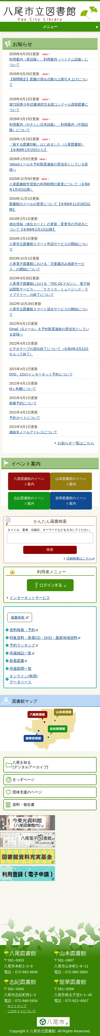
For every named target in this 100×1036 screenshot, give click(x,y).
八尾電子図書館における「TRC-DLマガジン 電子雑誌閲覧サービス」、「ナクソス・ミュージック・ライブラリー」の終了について (49, 289)
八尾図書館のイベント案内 (29, 481)
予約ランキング (24, 645)
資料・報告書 (23, 804)
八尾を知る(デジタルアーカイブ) (30, 764)
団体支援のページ (27, 792)
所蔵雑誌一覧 (22, 653)
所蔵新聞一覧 (21, 668)
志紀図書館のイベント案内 (29, 500)
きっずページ (23, 779)
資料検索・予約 (24, 630)
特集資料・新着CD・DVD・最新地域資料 (45, 638)
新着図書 (18, 661)
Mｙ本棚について (22, 389)
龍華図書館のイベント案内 (71, 500)
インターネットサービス (30, 598)
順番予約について (23, 403)
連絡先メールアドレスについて (33, 432)
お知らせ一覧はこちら (75, 443)
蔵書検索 (19, 617)
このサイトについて (21, 1011)
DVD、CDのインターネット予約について (41, 374)
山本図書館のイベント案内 (71, 481)
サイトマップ (16, 1006)
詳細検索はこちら (81, 558)
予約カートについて (24, 418)
